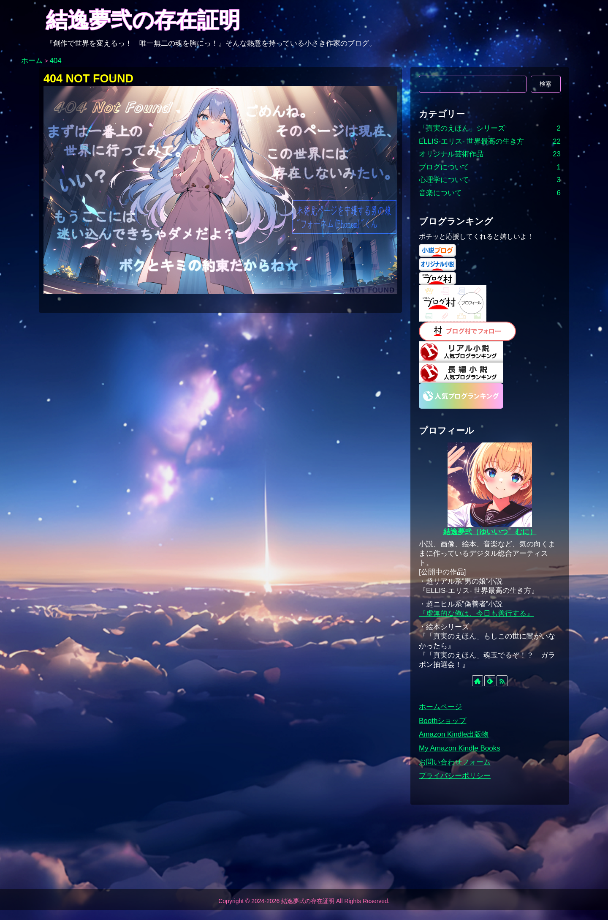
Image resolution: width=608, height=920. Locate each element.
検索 (545, 83)
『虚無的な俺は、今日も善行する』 (476, 613)
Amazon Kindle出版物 (454, 734)
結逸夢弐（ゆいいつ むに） (490, 532)
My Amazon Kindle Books (459, 748)
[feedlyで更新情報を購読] (489, 680)
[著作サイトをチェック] (477, 680)
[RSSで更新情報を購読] (502, 680)
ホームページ (440, 707)
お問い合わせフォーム (455, 762)
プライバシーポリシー (455, 776)
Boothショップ (442, 721)
